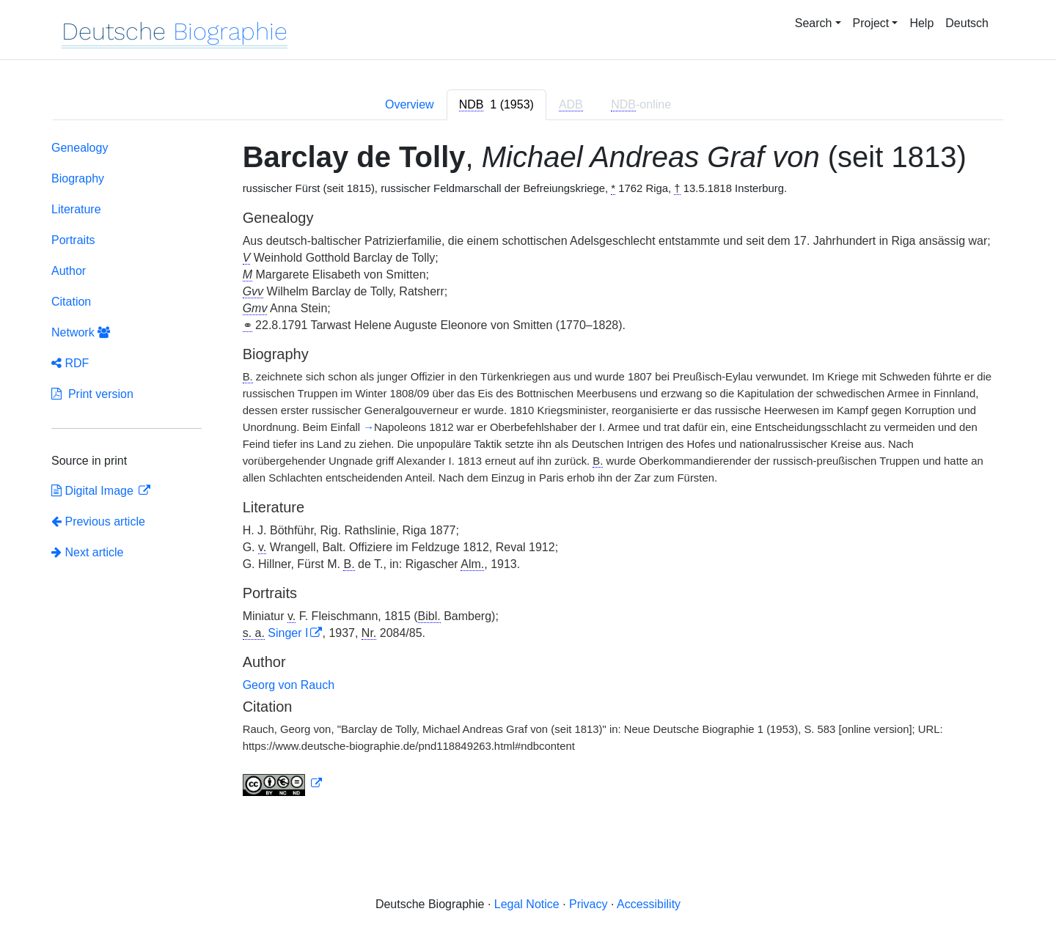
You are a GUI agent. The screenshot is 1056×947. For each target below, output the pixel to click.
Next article (87, 552)
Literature (76, 209)
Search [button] (813, 23)
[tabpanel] (528, 471)
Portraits (73, 240)
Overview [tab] (409, 104)
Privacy (588, 904)
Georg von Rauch (288, 685)
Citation (71, 301)
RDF (70, 363)
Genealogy (79, 147)
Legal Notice (527, 904)
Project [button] (871, 23)
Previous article (98, 521)
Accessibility (649, 904)
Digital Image (93, 490)
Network (80, 332)
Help (921, 23)
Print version (92, 394)
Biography (77, 178)
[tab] (496, 104)
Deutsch (967, 23)
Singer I (288, 633)
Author (68, 271)
